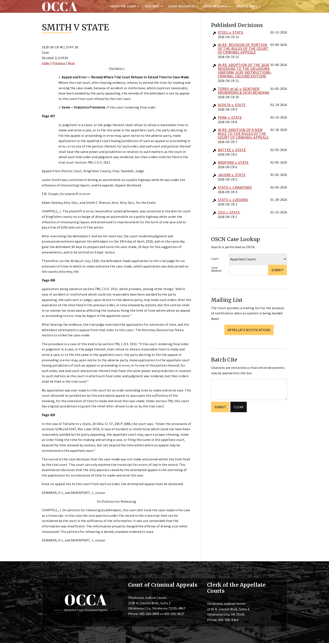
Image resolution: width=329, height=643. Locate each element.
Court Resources (181, 6)
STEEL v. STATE (230, 32)
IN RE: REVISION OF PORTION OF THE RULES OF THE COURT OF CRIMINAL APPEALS (243, 48)
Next (71, 63)
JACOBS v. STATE (232, 174)
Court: (215, 258)
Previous (58, 63)
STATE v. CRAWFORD (235, 187)
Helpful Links (246, 6)
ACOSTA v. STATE (232, 104)
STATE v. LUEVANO (233, 199)
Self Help (152, 6)
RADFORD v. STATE (233, 162)
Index (46, 63)
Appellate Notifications (249, 330)
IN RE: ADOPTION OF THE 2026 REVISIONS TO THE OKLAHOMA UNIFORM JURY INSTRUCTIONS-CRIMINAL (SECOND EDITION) (245, 70)
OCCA (85, 599)
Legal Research (216, 6)
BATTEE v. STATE (232, 149)
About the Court (123, 6)
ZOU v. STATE (229, 212)
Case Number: (216, 269)
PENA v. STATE (230, 117)
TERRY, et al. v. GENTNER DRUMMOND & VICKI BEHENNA (243, 90)
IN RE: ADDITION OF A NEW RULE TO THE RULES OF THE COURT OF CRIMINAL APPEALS (243, 133)
